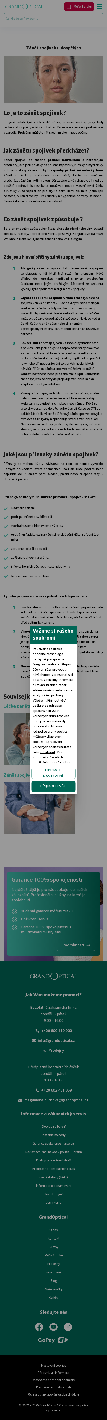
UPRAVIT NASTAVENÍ (52, 736)
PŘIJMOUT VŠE (53, 749)
